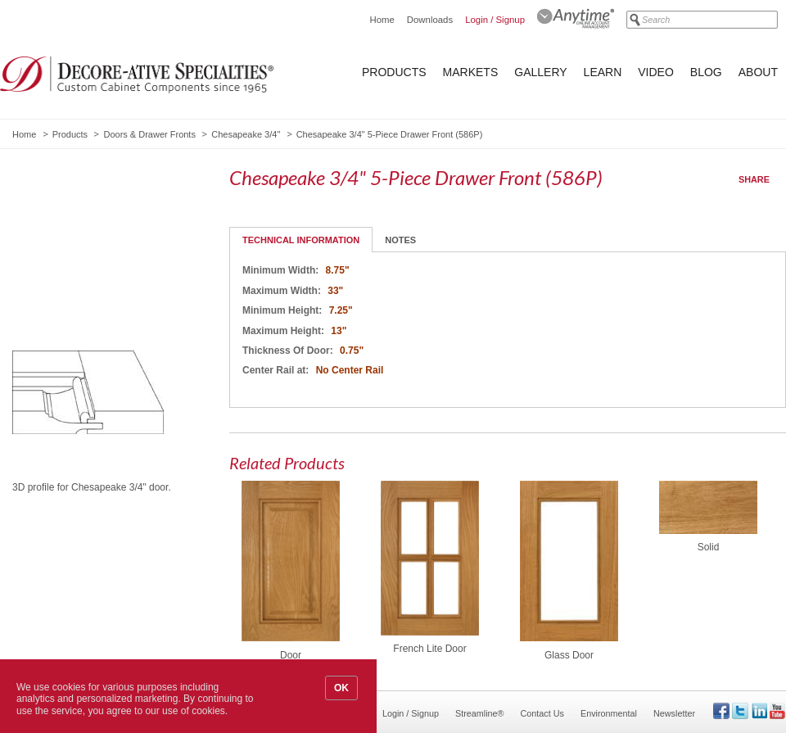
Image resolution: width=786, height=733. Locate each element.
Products (394, 72)
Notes (400, 240)
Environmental (608, 713)
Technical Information (300, 240)
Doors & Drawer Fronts (149, 134)
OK (341, 688)
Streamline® (479, 713)
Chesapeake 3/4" (245, 134)
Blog (706, 72)
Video (656, 72)
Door (290, 655)
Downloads (430, 20)
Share (754, 179)
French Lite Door (429, 648)
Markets (471, 72)
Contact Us (542, 713)
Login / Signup (495, 20)
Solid (709, 547)
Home (381, 20)
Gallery (540, 72)
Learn (603, 72)
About (758, 72)
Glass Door (569, 655)
